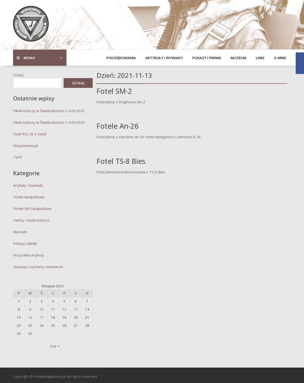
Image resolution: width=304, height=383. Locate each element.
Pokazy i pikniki (206, 57)
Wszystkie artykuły (28, 255)
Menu (26, 57)
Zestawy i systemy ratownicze (38, 266)
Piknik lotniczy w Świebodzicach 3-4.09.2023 (49, 122)
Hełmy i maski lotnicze (31, 220)
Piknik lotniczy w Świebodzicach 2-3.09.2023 (49, 110)
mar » (55, 346)
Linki (260, 57)
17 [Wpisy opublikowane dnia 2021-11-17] (41, 317)
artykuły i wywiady (164, 57)
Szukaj (18, 74)
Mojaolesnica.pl (25, 145)
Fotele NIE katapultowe (32, 208)
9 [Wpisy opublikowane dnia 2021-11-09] (30, 309)
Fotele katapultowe (29, 196)
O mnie (280, 57)
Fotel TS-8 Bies (120, 161)
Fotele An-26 (117, 126)
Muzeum (238, 57)
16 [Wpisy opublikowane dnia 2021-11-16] (30, 317)
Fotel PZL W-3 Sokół (29, 134)
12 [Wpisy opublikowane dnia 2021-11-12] (64, 309)
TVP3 (17, 157)
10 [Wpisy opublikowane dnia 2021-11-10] (41, 309)
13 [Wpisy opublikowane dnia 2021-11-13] (76, 309)
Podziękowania (121, 57)
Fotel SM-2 (114, 91)
